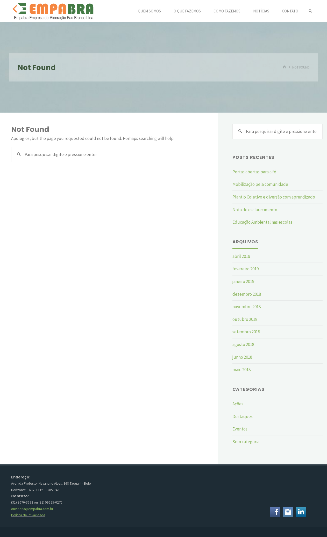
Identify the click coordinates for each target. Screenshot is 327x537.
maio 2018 (241, 369)
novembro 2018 (246, 306)
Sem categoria (245, 441)
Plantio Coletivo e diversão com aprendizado (273, 197)
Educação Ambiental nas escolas (262, 222)
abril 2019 (241, 256)
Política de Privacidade (28, 515)
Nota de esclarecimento (254, 210)
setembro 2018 (246, 332)
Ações (237, 404)
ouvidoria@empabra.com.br (32, 509)
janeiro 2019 (243, 281)
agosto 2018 (243, 344)
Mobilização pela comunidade (260, 184)
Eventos (239, 429)
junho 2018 (242, 357)
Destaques (242, 416)
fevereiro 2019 (245, 269)
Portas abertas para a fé (254, 172)
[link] (310, 11)
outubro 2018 (244, 319)
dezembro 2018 (246, 294)
